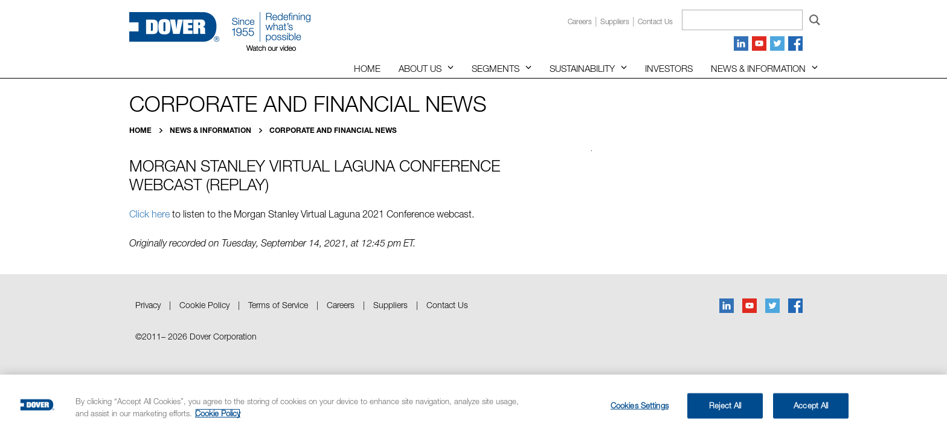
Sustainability (582, 68)
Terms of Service (278, 305)
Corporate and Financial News (333, 130)
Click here (149, 213)
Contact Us (447, 305)
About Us (420, 68)
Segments (495, 68)
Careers (580, 21)
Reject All (725, 405)
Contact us (655, 21)
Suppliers (614, 21)
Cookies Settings (640, 405)
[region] (473, 405)
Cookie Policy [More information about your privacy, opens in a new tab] (217, 413)
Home (367, 68)
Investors (669, 68)
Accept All (811, 405)
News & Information (758, 68)
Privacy (148, 305)
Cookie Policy (204, 305)
